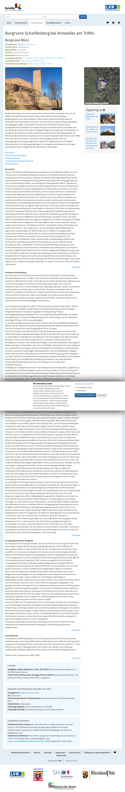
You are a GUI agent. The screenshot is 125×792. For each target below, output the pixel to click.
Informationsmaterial (20, 752)
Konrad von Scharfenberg (15, 155)
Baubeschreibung (12, 158)
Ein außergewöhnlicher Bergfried (19, 161)
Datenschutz (74, 752)
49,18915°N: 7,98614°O (56, 58)
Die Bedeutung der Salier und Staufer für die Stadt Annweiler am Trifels (92, 143)
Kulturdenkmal (11, 163)
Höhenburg (30, 44)
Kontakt (48, 752)
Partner (37, 752)
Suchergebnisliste (53, 23)
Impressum (60, 752)
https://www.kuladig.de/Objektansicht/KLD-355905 (29, 741)
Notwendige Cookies (83, 387)
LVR (59, 760)
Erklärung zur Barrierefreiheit (97, 752)
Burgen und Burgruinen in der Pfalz (92, 116)
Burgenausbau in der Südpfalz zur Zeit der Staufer (92, 129)
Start (9, 23)
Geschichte (9, 152)
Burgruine (22, 44)
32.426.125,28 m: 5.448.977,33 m (32, 61)
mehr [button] (68, 23)
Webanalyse (80, 390)
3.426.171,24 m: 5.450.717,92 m (39, 63)
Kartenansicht (21, 23)
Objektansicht (37, 23)
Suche (83, 17)
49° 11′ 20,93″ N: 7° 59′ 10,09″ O (33, 58)
